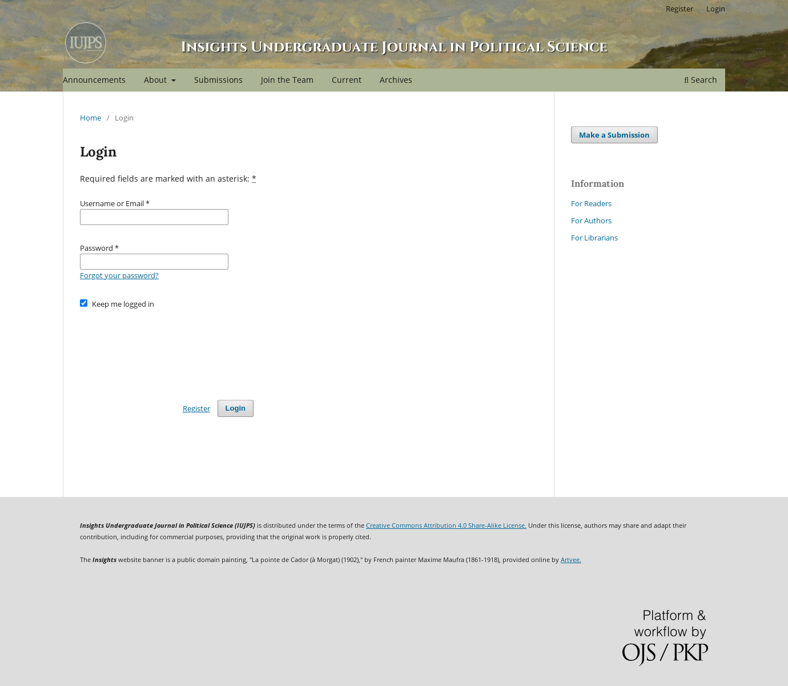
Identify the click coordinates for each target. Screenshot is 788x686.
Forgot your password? (119, 275)
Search (700, 79)
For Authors (591, 220)
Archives (396, 79)
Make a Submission (614, 135)
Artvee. (571, 560)
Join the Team (287, 79)
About (156, 79)
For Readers (591, 203)
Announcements (94, 79)
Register (679, 8)
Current (346, 79)
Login (715, 8)
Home (90, 118)
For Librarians (594, 237)
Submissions (218, 79)
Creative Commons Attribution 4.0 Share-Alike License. (446, 525)
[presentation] (167, 349)
